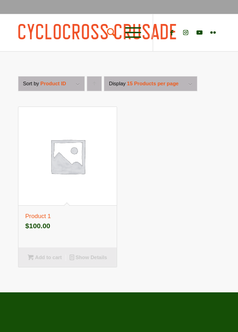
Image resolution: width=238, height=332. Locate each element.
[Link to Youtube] (199, 33)
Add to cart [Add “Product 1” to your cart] (45, 257)
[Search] (107, 32)
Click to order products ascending (94, 86)
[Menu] (128, 32)
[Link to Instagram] (185, 33)
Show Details (88, 257)
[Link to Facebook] (171, 33)
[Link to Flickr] (213, 33)
